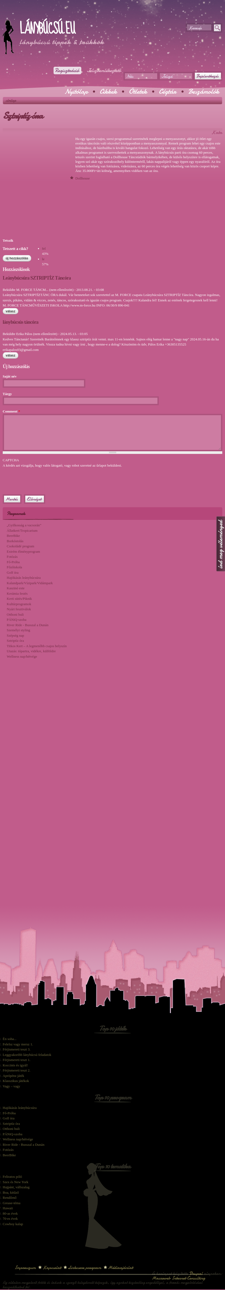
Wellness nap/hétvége (22, 656)
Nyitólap (76, 91)
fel (44, 248)
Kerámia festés (17, 593)
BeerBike (13, 536)
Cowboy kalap (13, 1224)
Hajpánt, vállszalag (16, 1187)
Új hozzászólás (17, 258)
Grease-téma (11, 1203)
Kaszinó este (15, 588)
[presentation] (44, 478)
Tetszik (8, 240)
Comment (11, 411)
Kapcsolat (52, 1267)
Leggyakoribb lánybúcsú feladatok (27, 1055)
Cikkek (108, 91)
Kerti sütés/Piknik (19, 599)
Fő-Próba (13, 562)
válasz (10, 311)
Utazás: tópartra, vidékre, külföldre (31, 651)
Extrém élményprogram (23, 551)
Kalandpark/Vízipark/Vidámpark (30, 583)
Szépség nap (15, 635)
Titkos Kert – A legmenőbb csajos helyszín (37, 646)
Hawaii (8, 1208)
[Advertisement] (66, 13)
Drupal (196, 1273)
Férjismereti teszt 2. (16, 1070)
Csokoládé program (20, 546)
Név (129, 76)
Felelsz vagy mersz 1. (18, 1044)
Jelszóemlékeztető (104, 70)
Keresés (195, 27)
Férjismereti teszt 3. (16, 1049)
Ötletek (138, 91)
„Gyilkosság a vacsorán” (24, 525)
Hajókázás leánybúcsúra (24, 578)
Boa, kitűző (11, 1192)
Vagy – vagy (11, 1086)
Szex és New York (15, 1182)
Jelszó (166, 76)
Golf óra (13, 572)
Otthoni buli (15, 614)
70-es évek (10, 1219)
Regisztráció (67, 70)
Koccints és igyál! (15, 1065)
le (43, 259)
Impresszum (25, 1267)
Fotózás (12, 557)
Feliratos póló (12, 1177)
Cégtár (167, 91)
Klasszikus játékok (16, 1081)
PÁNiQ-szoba (16, 620)
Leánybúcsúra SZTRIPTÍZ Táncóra (37, 278)
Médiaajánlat (120, 1267)
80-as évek (10, 1213)
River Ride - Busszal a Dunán (27, 625)
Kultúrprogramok (19, 604)
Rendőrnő (9, 1198)
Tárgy (7, 394)
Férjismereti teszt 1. (16, 1060)
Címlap (11, 100)
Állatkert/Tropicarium (22, 530)
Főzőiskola (14, 567)
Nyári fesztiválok (19, 609)
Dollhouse (82, 178)
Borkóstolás (15, 541)
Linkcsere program (84, 1267)
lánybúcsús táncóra (20, 322)
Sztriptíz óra (15, 641)
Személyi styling (18, 630)
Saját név (10, 376)
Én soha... (9, 1039)
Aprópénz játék (13, 1076)
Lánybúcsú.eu (47, 28)
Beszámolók (203, 91)
